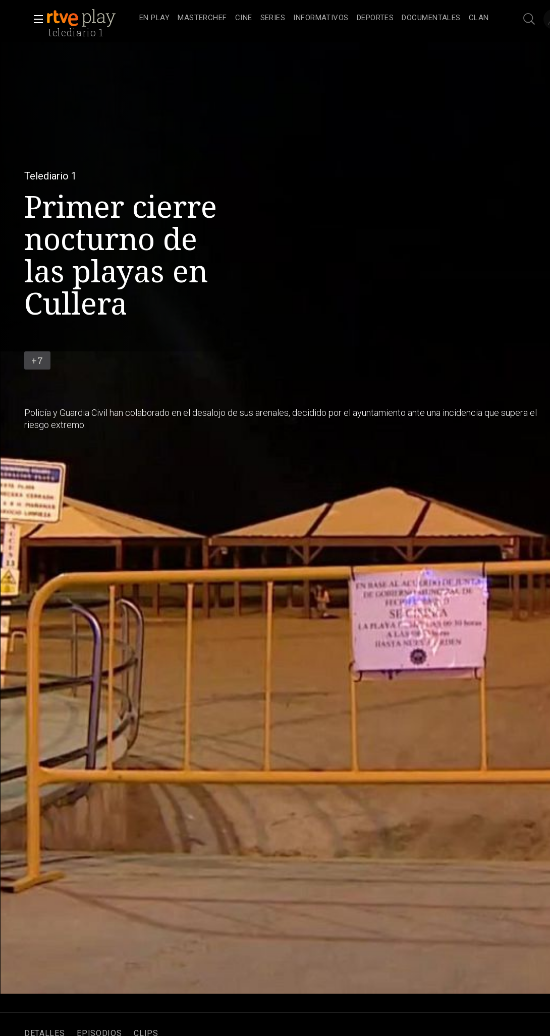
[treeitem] (154, 18)
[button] (35, 19)
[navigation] (314, 18)
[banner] (90, 18)
